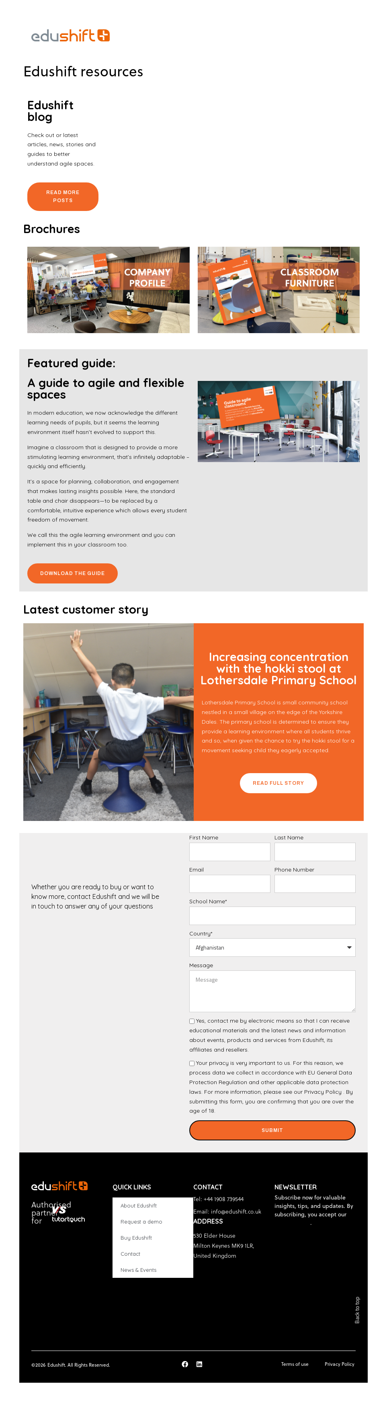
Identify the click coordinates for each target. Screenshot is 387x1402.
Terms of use (295, 1364)
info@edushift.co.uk (236, 1211)
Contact (130, 1254)
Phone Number (294, 869)
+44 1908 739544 (224, 1199)
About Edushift (139, 1205)
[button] (353, 35)
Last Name (288, 837)
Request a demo (141, 1221)
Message (201, 965)
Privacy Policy (323, 1091)
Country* (200, 933)
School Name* (208, 901)
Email (196, 869)
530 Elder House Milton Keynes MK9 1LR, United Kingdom (223, 1245)
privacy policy (292, 1223)
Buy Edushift (136, 1237)
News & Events (138, 1270)
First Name (203, 837)
